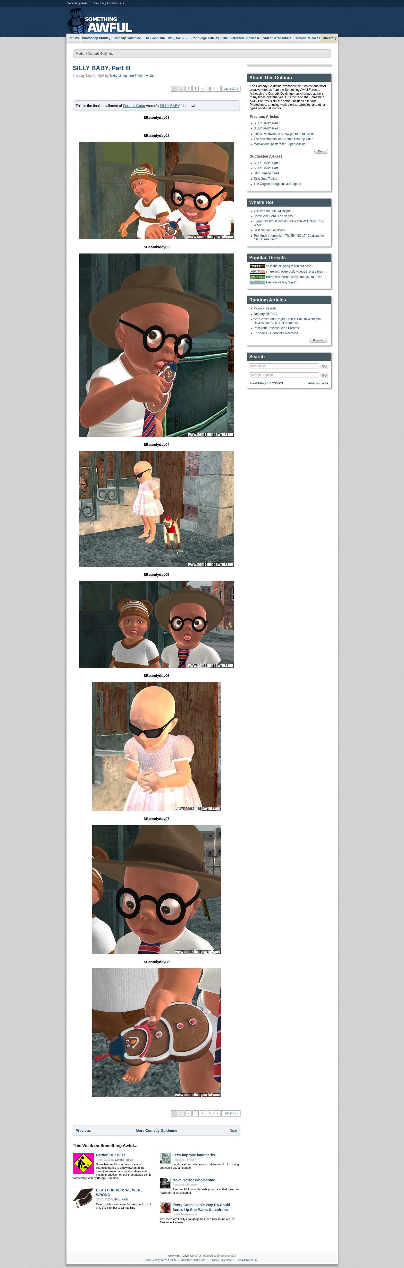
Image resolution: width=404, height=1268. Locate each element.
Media (80, 53)
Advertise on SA (318, 383)
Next (233, 1130)
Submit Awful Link (247, 1260)
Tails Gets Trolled (265, 179)
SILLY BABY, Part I (267, 128)
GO (324, 366)
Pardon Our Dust (110, 1155)
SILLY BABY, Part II (267, 123)
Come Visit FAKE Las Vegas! (274, 216)
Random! (318, 340)
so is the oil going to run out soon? (289, 266)
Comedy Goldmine (100, 53)
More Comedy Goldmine (156, 1130)
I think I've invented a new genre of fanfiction (284, 134)
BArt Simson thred (266, 173)
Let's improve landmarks (194, 1155)
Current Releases (307, 38)
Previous (83, 1130)
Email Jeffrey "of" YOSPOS (266, 383)
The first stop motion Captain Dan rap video (283, 139)
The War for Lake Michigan (272, 211)
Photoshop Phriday (185, 1159)
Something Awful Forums (108, 3)
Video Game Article (185, 1214)
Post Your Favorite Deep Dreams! (277, 328)
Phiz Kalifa (122, 1199)
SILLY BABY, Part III (102, 67)
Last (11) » (230, 89)
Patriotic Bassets (265, 308)
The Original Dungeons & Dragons (277, 184)
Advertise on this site (193, 1260)
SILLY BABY (169, 106)
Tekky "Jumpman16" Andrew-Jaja (132, 76)
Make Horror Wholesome (194, 1180)
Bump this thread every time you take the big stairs (296, 277)
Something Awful (78, 3)
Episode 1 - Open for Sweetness (276, 333)
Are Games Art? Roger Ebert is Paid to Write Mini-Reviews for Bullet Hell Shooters (288, 320)
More (321, 151)
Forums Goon (134, 106)
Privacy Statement (221, 1260)
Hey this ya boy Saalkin (282, 282)
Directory (329, 38)
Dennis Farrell (124, 1159)
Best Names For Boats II (271, 230)
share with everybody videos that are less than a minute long (296, 271)
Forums (73, 38)
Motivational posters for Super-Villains (280, 144)
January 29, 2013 (266, 314)
